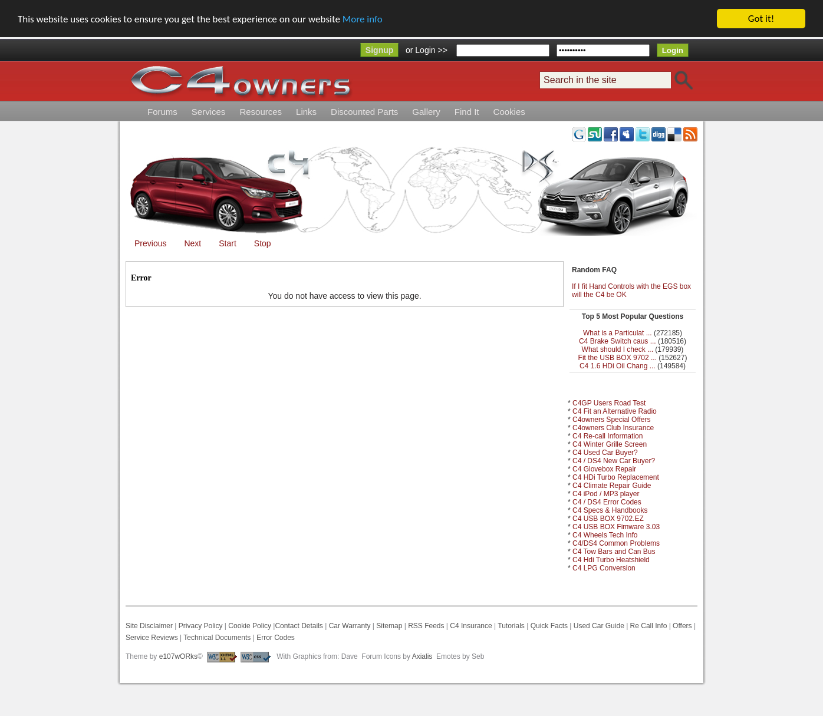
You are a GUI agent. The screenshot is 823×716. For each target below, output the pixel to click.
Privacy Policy (201, 626)
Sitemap (388, 626)
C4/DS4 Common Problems (616, 543)
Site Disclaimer (149, 626)
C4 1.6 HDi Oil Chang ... (618, 366)
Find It (467, 112)
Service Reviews (152, 637)
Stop (262, 243)
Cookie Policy (249, 626)
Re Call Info (648, 626)
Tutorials (511, 626)
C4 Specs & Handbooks (609, 510)
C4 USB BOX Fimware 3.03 (616, 527)
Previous (150, 243)
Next (192, 243)
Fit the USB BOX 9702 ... (617, 358)
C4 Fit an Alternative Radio (614, 411)
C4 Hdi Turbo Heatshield (611, 560)
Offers (682, 626)
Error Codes (275, 637)
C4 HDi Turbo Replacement (615, 477)
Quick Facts (550, 626)
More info (363, 19)
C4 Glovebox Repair (604, 469)
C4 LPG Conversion (604, 568)
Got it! (761, 18)
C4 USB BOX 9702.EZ (608, 518)
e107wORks (178, 656)
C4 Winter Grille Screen (609, 444)
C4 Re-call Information (607, 436)
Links (306, 112)
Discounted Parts (364, 112)
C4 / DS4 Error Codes (606, 502)
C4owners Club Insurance (613, 428)
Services (209, 112)
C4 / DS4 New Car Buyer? (613, 461)
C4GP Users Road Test (609, 403)
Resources (260, 112)
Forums (162, 112)
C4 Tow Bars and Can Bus (614, 551)
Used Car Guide (599, 626)
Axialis (422, 656)
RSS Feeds (426, 626)
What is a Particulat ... (617, 333)
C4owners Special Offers (611, 419)
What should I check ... (617, 349)
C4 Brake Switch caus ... (617, 341)
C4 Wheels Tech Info (605, 535)
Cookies (509, 112)
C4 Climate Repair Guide (611, 485)
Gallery (426, 112)
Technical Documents (217, 637)
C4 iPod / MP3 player (605, 494)
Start (227, 243)
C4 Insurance (471, 626)
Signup (379, 50)
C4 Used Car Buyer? (605, 452)
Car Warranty (350, 626)
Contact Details (298, 626)
